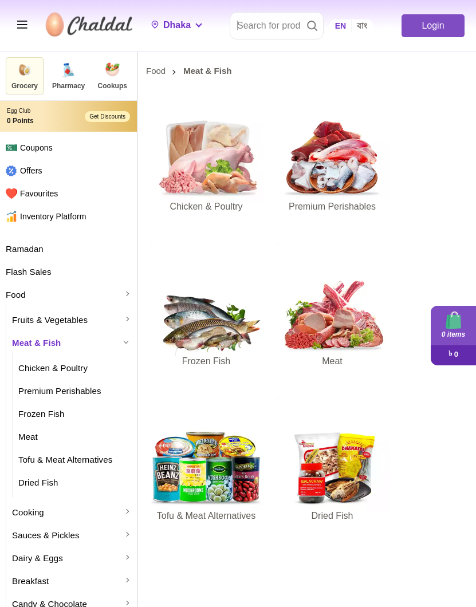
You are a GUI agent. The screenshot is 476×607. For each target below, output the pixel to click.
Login (433, 25)
